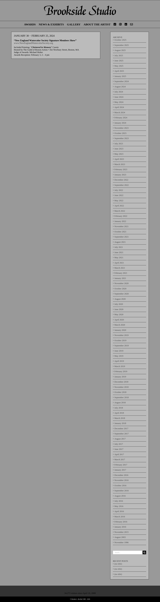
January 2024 (120, 123)
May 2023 (118, 154)
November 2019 (121, 335)
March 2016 (119, 516)
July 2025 (118, 55)
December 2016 (121, 475)
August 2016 (120, 496)
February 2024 (120, 117)
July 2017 (118, 444)
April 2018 (119, 413)
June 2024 (118, 97)
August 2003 (120, 537)
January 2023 (120, 174)
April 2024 (119, 107)
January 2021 (120, 278)
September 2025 (121, 45)
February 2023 (120, 169)
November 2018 (121, 387)
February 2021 (120, 273)
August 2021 (120, 242)
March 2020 (119, 325)
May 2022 (118, 200)
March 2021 (119, 268)
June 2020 (118, 309)
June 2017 (118, 449)
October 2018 (120, 392)
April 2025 (119, 71)
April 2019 (119, 361)
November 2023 (121, 128)
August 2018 (120, 402)
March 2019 (119, 366)
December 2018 (121, 382)
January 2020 (120, 330)
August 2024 (120, 86)
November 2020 (121, 283)
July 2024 (118, 91)
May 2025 (118, 66)
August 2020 (120, 299)
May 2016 (118, 506)
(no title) (118, 564)
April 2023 (119, 159)
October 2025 (120, 40)
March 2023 (119, 164)
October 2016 (120, 485)
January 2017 (120, 470)
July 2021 (118, 247)
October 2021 (120, 231)
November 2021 (121, 226)
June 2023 (118, 148)
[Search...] (127, 552)
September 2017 (121, 433)
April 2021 (119, 262)
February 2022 (120, 216)
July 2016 (118, 501)
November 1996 (121, 542)
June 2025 (118, 60)
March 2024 (119, 112)
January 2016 (120, 527)
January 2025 (120, 76)
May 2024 (118, 102)
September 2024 (121, 81)
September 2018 (121, 397)
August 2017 (120, 438)
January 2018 (120, 423)
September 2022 (121, 185)
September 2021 (121, 236)
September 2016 (121, 490)
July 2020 (118, 304)
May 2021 (118, 257)
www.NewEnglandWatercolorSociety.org (33, 43)
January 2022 (120, 221)
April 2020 (119, 319)
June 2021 (118, 252)
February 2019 (120, 371)
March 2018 (119, 418)
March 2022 (119, 211)
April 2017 (119, 454)
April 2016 (119, 511)
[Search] (144, 552)
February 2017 (120, 464)
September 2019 (121, 345)
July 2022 (118, 190)
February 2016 (120, 521)
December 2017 (121, 428)
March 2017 (119, 459)
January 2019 (120, 376)
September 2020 (121, 293)
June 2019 (118, 351)
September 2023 (121, 138)
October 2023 (120, 133)
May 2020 (118, 314)
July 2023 (118, 143)
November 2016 (121, 480)
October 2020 (120, 288)
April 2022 (119, 205)
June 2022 (118, 195)
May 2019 (118, 356)
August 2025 (120, 50)
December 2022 (121, 180)
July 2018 (118, 407)
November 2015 (121, 532)
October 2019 (120, 340)
